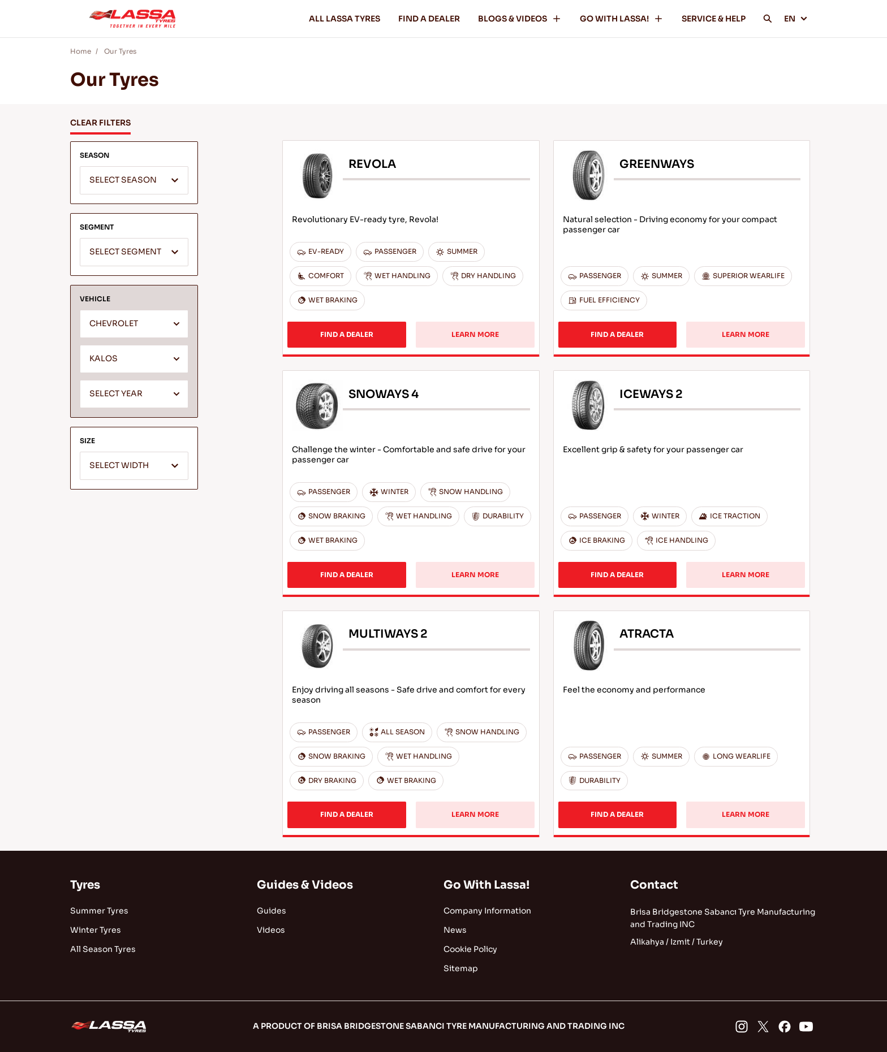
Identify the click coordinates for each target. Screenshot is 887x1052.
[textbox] (134, 181)
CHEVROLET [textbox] (113, 323)
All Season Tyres (103, 949)
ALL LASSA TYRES (344, 19)
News (455, 930)
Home (80, 51)
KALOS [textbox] (103, 358)
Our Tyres (120, 51)
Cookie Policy (470, 949)
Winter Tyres (95, 930)
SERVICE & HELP (714, 19)
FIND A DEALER (429, 19)
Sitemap (461, 968)
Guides (271, 911)
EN (796, 19)
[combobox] (134, 180)
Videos (271, 930)
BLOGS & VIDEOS (520, 19)
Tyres (85, 885)
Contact (654, 885)
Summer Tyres (99, 911)
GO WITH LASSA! (622, 19)
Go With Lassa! (486, 885)
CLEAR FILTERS (100, 123)
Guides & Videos (305, 885)
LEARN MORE (475, 334)
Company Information (487, 911)
